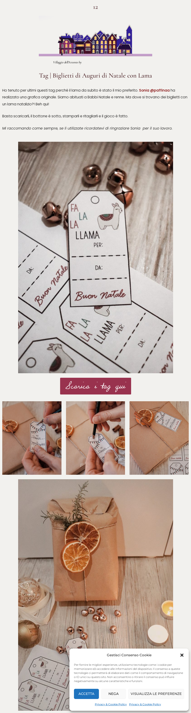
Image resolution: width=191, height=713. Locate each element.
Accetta (86, 694)
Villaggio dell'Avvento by (67, 62)
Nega (113, 694)
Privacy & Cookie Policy (111, 704)
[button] (182, 655)
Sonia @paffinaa (154, 90)
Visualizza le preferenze (156, 694)
